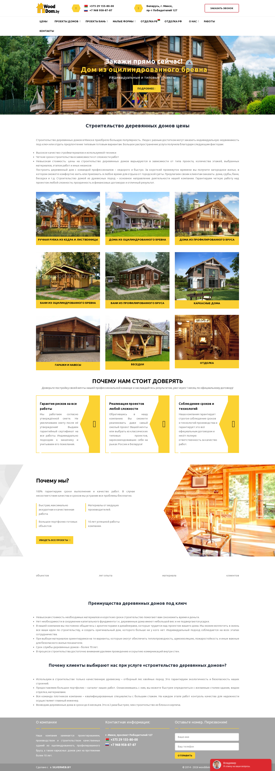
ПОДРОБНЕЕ (136, 88)
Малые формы (123, 21)
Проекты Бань (96, 21)
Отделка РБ (149, 21)
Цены (43, 21)
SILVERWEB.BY (61, 767)
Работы (209, 21)
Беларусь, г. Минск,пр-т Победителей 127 (162, 8)
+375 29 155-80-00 (99, 5)
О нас (193, 21)
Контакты (47, 31)
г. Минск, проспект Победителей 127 (128, 735)
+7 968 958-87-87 (98, 10)
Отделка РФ (173, 21)
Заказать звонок (221, 8)
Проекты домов (66, 21)
